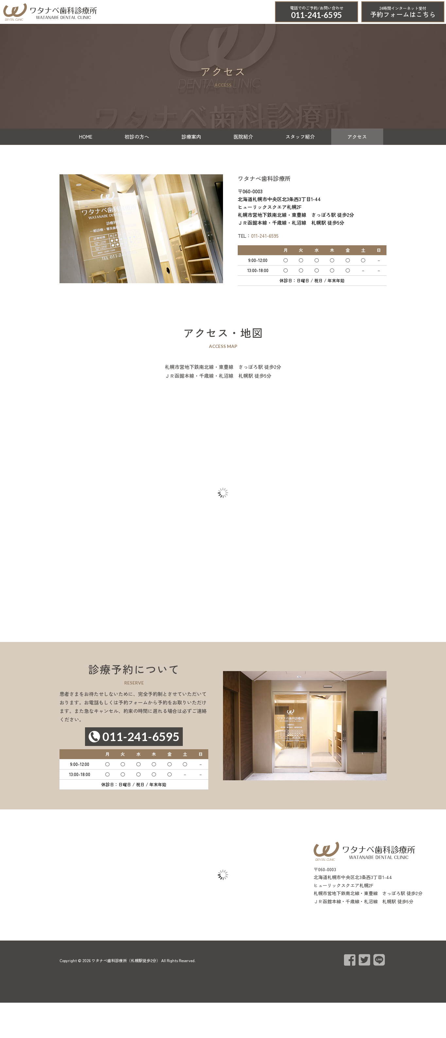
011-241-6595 (316, 15)
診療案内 (191, 136)
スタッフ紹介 (300, 136)
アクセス (357, 136)
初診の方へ (137, 136)
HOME (85, 136)
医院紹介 (243, 136)
